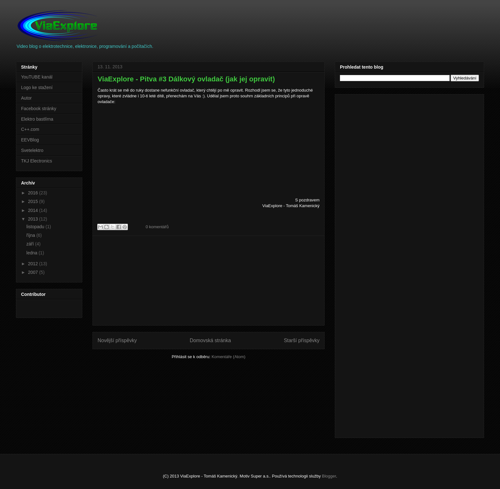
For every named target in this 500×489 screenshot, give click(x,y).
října (31, 235)
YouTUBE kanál (36, 76)
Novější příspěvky (117, 340)
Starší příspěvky (302, 340)
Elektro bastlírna (37, 119)
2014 (33, 210)
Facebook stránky (38, 108)
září (30, 243)
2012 (33, 263)
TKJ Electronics (36, 160)
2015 (33, 201)
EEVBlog (30, 139)
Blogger (329, 476)
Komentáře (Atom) (228, 356)
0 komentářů (157, 226)
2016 (33, 192)
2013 (33, 219)
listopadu (36, 226)
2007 (33, 272)
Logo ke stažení (37, 87)
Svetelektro (32, 150)
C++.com (30, 129)
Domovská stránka (210, 340)
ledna (32, 252)
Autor (26, 98)
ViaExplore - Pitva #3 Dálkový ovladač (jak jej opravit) (186, 79)
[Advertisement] (208, 280)
